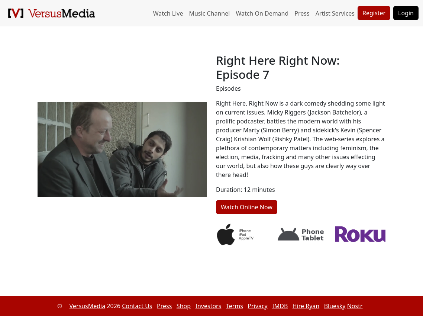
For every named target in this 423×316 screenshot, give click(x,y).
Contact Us (137, 306)
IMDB (280, 306)
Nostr (355, 306)
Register (373, 13)
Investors (209, 306)
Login (406, 13)
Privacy (257, 306)
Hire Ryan (306, 306)
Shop (184, 306)
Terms (234, 306)
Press (301, 13)
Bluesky (335, 306)
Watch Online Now (246, 207)
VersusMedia (88, 306)
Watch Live (168, 13)
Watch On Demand (262, 13)
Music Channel (209, 13)
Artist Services (335, 13)
